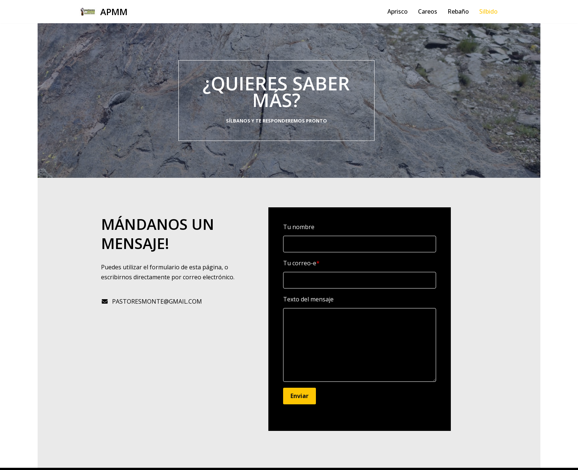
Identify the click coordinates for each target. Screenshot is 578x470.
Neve (86, 460)
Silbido (488, 11)
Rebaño (458, 11)
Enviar (316, 379)
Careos (427, 11)
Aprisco (397, 11)
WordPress (167, 460)
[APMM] (103, 12)
